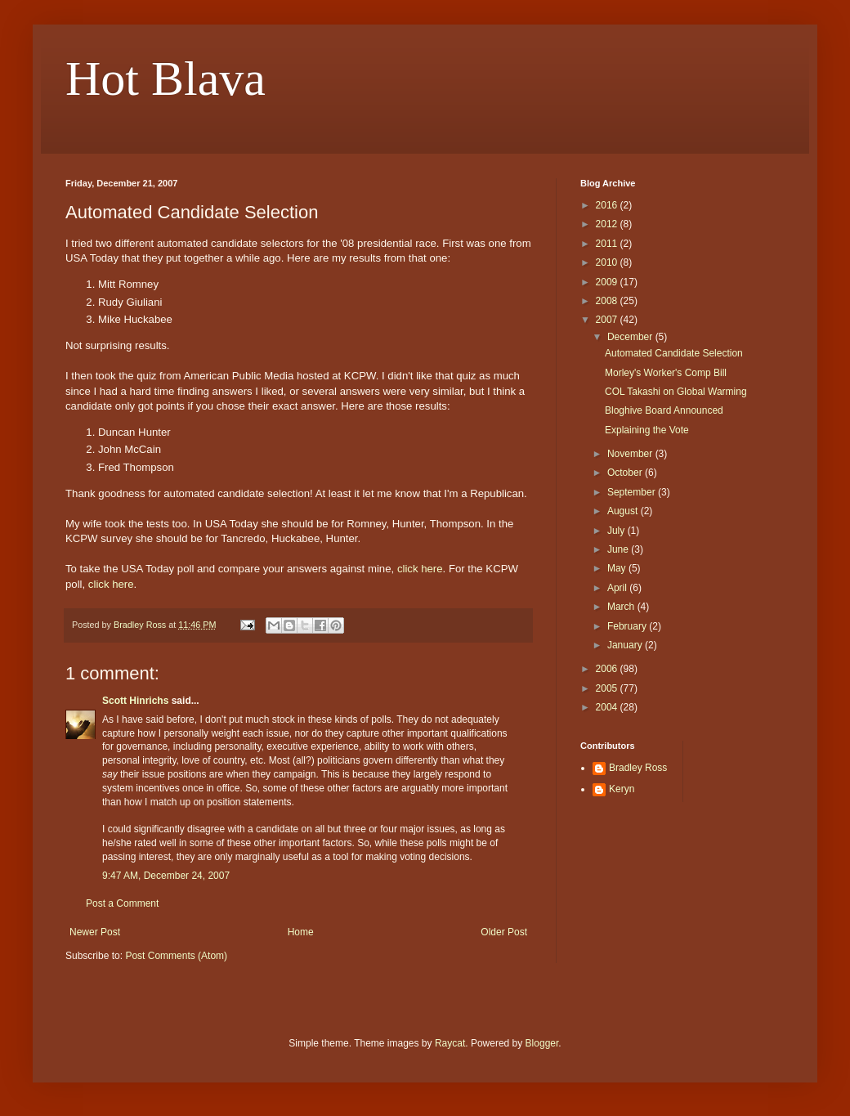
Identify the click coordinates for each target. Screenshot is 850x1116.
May (618, 568)
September (632, 492)
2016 (608, 205)
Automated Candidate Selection (674, 353)
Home (301, 932)
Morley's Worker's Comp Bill (666, 373)
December (631, 337)
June (619, 549)
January (626, 645)
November (631, 453)
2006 (608, 669)
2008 (608, 301)
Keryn (621, 789)
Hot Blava (165, 78)
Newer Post (94, 932)
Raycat (450, 1043)
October (626, 472)
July (617, 530)
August (624, 511)
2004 (608, 707)
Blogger (542, 1043)
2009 (608, 282)
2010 (608, 262)
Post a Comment (122, 903)
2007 (608, 319)
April (618, 588)
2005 (608, 688)
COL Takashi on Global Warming (676, 391)
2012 (608, 224)
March (622, 606)
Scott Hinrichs (135, 700)
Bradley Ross (638, 767)
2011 (608, 243)
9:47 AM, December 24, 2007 (166, 875)
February (628, 626)
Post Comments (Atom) (176, 955)
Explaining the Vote (647, 430)
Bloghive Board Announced (664, 410)
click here (420, 568)
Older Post (504, 932)
